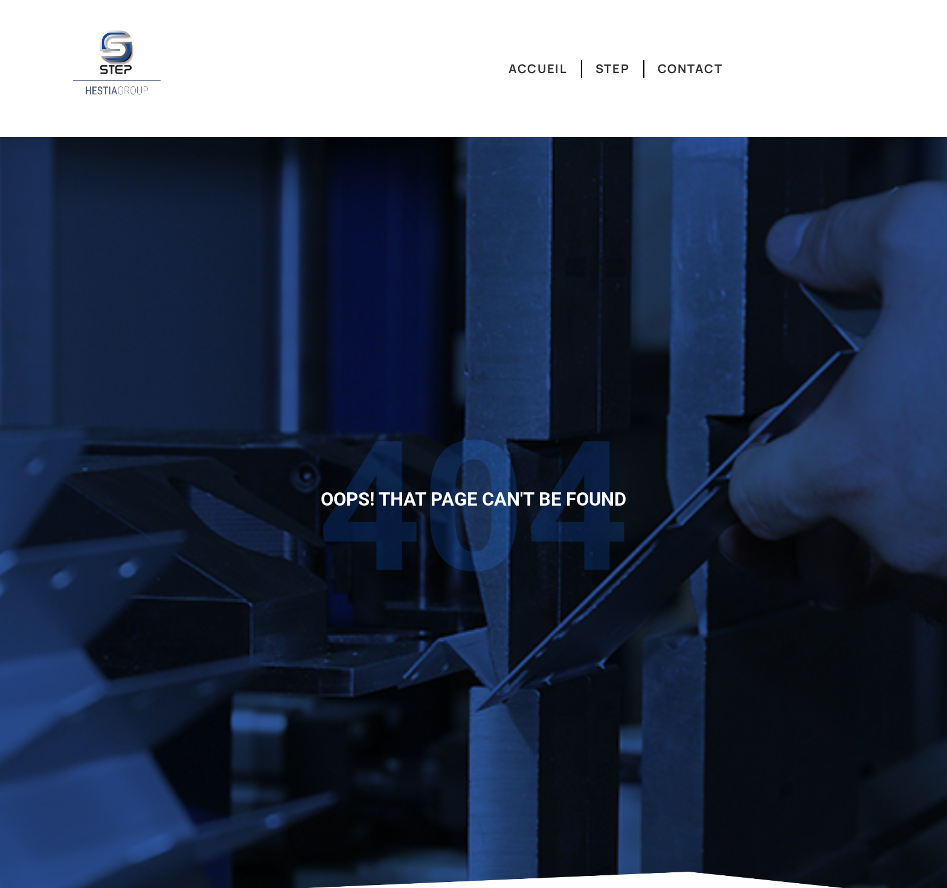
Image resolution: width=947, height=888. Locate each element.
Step (612, 68)
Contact (690, 68)
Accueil (538, 68)
